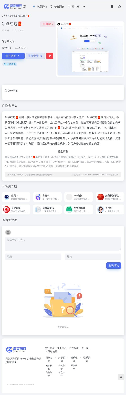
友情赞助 (13, 16)
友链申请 (49, 348)
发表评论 (113, 265)
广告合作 (73, 348)
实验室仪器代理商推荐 (14, 384)
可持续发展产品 (22, 384)
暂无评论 (11, 220)
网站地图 (52, 351)
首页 (6, 16)
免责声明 (61, 348)
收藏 (47, 24)
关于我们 (86, 348)
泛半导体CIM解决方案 (30, 384)
